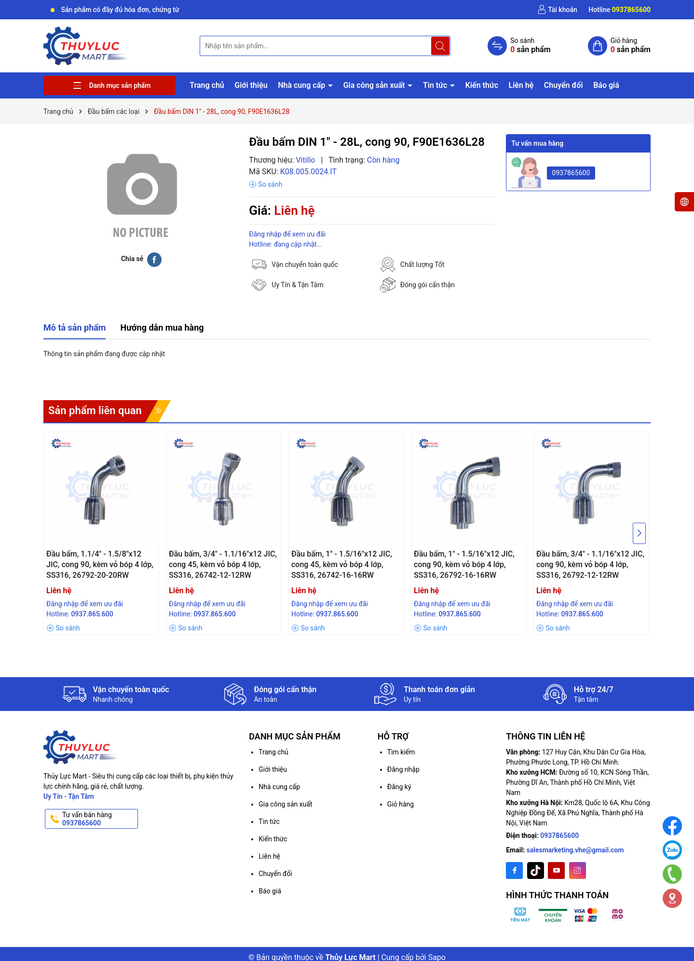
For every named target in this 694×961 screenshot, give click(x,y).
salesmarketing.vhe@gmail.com (575, 850)
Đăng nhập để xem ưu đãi (287, 234)
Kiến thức (481, 85)
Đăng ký (399, 787)
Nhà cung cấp (302, 85)
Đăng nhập (403, 769)
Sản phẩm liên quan (95, 410)
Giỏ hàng (400, 804)
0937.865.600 (92, 614)
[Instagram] (577, 870)
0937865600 (571, 173)
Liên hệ (520, 85)
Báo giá (606, 85)
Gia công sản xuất (375, 85)
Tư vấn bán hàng (99, 819)
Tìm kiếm (401, 752)
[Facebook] (514, 870)
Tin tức (436, 85)
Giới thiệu (250, 85)
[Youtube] (556, 870)
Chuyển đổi (563, 85)
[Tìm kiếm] (440, 46)
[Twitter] (535, 870)
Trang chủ (207, 85)
